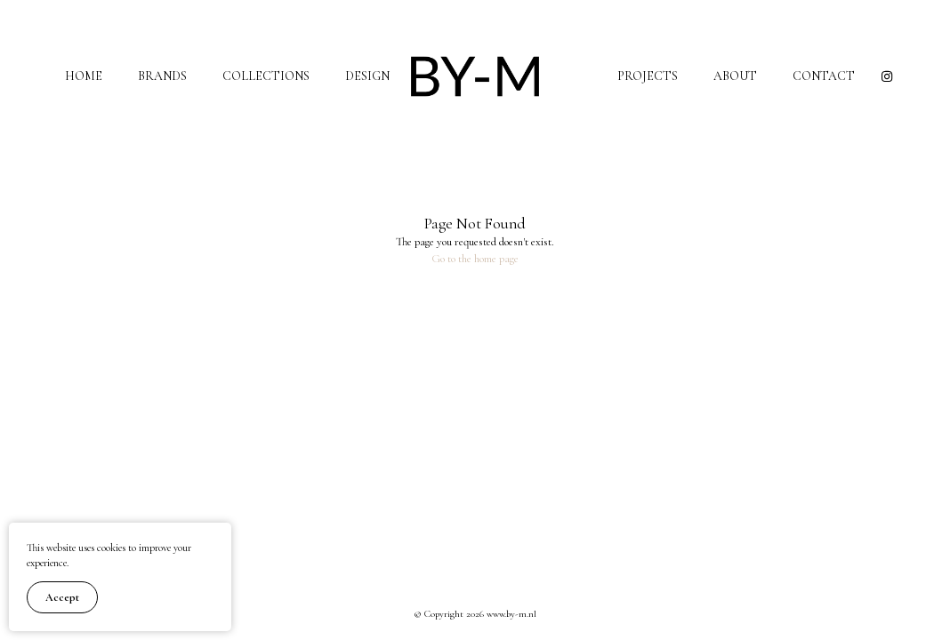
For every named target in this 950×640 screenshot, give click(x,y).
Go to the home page (475, 259)
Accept (62, 597)
